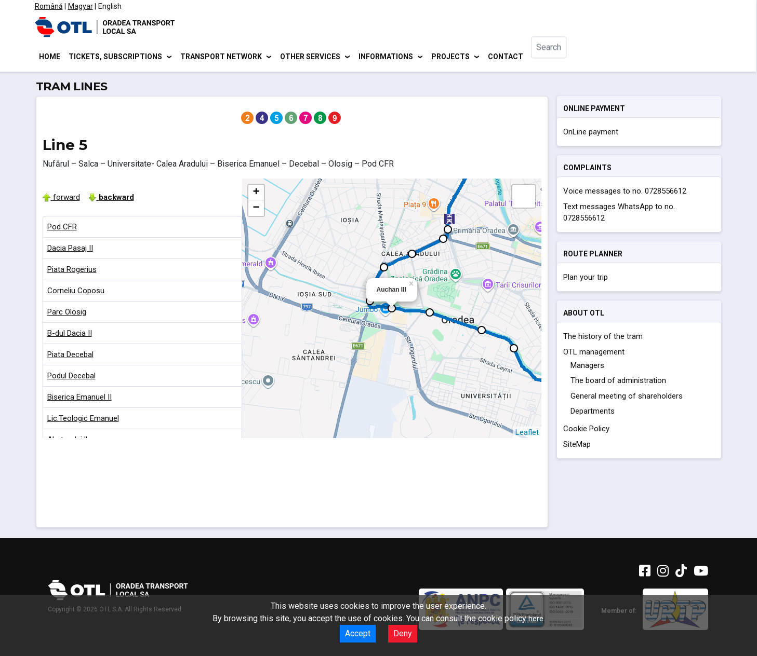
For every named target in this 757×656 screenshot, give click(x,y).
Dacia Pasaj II (70, 249)
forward (61, 198)
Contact (505, 57)
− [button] (256, 209)
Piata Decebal (70, 356)
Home (49, 57)
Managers (587, 367)
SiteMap (577, 445)
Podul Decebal (71, 377)
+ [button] (256, 194)
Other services (310, 57)
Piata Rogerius (72, 271)
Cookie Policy (586, 430)
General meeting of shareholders (626, 397)
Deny (402, 633)
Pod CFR (62, 228)
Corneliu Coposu (75, 292)
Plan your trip (585, 278)
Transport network (221, 57)
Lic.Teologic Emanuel (83, 420)
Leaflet (527, 434)
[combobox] (557, 57)
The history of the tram (603, 338)
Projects (450, 57)
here (535, 618)
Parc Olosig (66, 313)
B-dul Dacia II (69, 334)
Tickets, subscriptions (115, 57)
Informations (385, 57)
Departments (592, 412)
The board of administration (618, 382)
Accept (357, 633)
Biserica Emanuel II (79, 398)
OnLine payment (590, 133)
